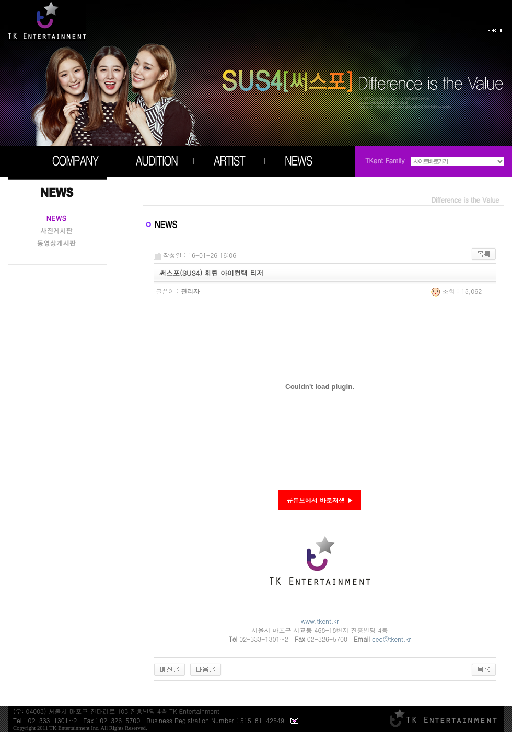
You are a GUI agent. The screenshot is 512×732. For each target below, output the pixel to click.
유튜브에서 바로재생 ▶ (319, 499)
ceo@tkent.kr (391, 638)
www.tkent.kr (320, 621)
